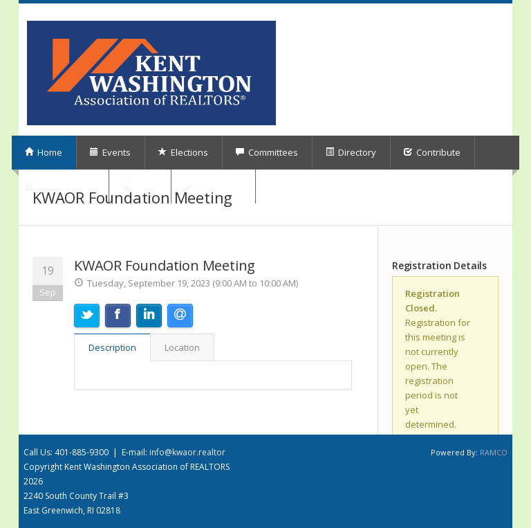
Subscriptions (59, 186)
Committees (266, 152)
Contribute (431, 152)
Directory (350, 152)
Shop (139, 186)
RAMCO (493, 452)
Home (43, 152)
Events (110, 152)
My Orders (212, 186)
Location (182, 347)
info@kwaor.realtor (187, 452)
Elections (183, 152)
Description (112, 347)
